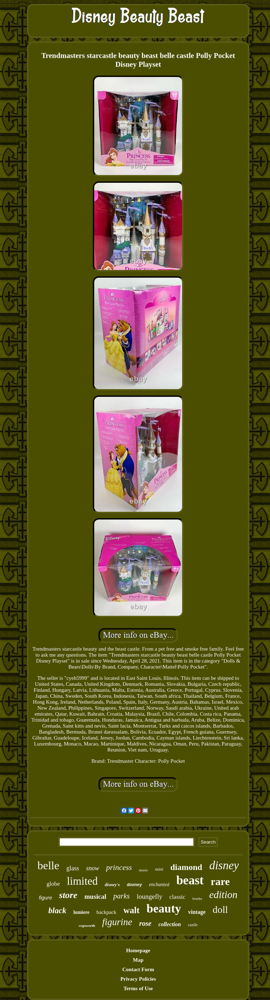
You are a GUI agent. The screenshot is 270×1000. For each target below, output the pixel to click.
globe (53, 883)
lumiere (81, 912)
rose (145, 923)
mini (159, 869)
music (143, 870)
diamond (186, 867)
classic (177, 896)
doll (220, 909)
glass (72, 868)
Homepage (138, 950)
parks (121, 896)
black (57, 910)
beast (190, 880)
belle (48, 865)
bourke (197, 899)
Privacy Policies (138, 979)
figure (45, 898)
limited (82, 881)
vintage (197, 912)
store (68, 895)
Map (138, 960)
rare (220, 881)
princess (119, 867)
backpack (106, 912)
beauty (164, 908)
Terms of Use (138, 988)
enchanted (159, 884)
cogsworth (87, 925)
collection (170, 924)
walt (131, 910)
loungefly (149, 896)
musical (95, 896)
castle (193, 924)
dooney (134, 885)
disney (224, 865)
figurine (117, 922)
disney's (112, 884)
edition (223, 894)
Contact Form (138, 969)
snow (92, 868)
